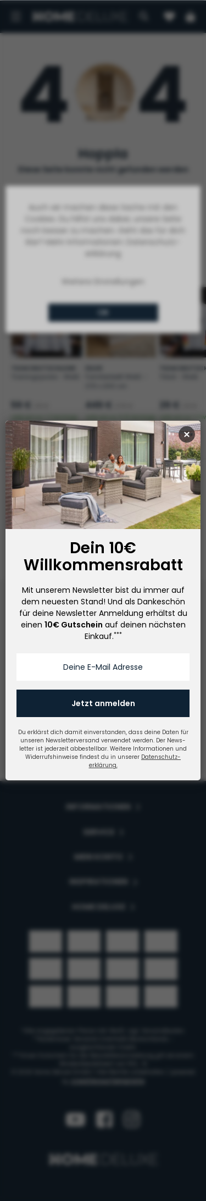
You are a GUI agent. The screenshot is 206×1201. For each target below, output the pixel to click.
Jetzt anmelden (103, 703)
